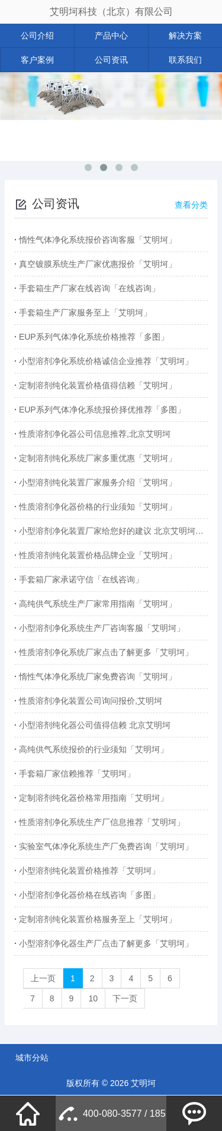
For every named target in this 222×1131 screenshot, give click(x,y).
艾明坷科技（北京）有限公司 (111, 12)
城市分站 (32, 1057)
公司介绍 (37, 35)
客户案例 (37, 60)
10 (93, 998)
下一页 (124, 998)
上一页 (43, 978)
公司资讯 (111, 60)
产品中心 (111, 35)
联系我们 (185, 60)
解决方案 (185, 35)
